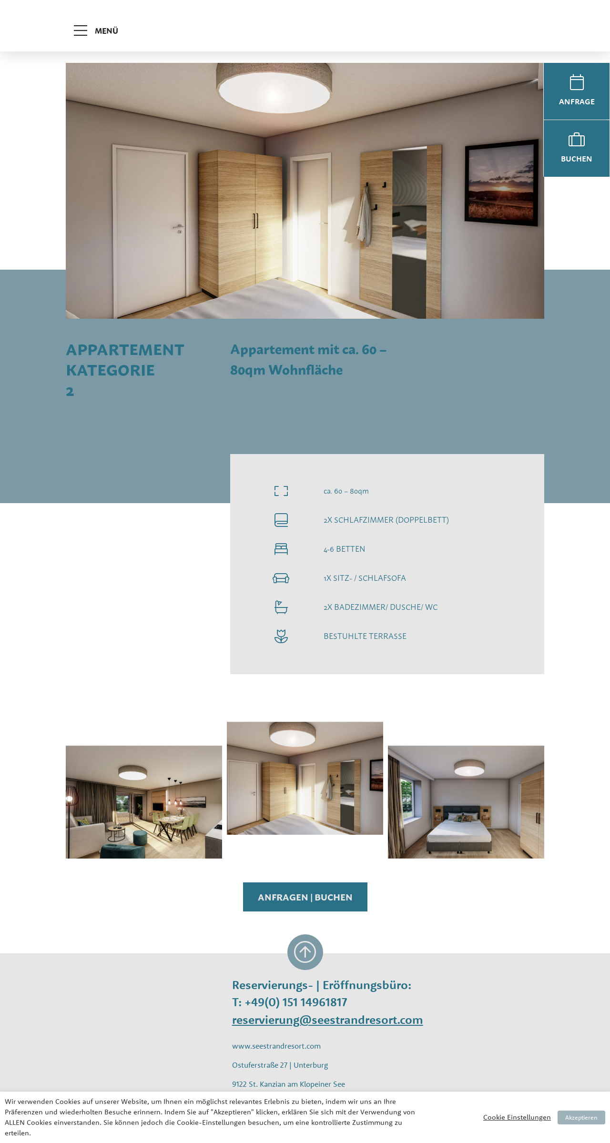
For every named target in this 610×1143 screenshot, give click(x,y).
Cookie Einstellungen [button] (517, 1117)
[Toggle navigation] (99, 20)
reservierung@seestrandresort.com (327, 1019)
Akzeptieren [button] (581, 1117)
